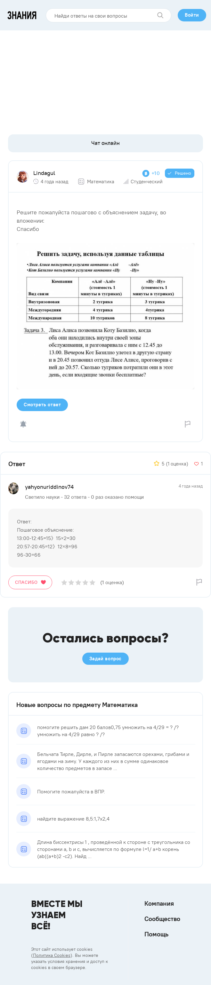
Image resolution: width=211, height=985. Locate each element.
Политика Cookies (51, 955)
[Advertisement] (105, 78)
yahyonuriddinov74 (49, 486)
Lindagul (44, 173)
